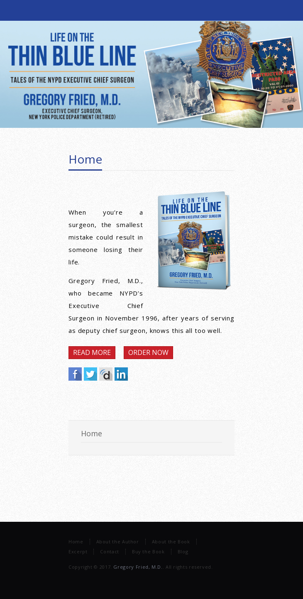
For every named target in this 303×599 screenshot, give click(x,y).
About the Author (117, 541)
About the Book (171, 541)
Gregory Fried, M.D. (137, 567)
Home (85, 159)
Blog (183, 551)
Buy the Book (148, 551)
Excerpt (77, 551)
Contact (109, 551)
